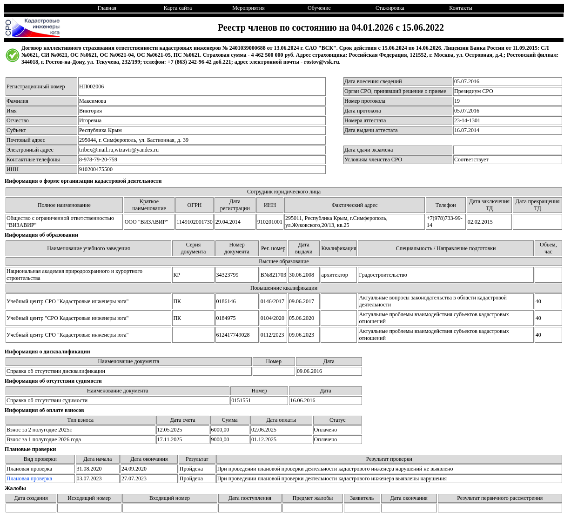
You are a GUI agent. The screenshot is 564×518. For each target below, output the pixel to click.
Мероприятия (248, 8)
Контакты (460, 8)
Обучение (319, 8)
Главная (107, 8)
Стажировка (390, 8)
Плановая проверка (29, 478)
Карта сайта (178, 8)
